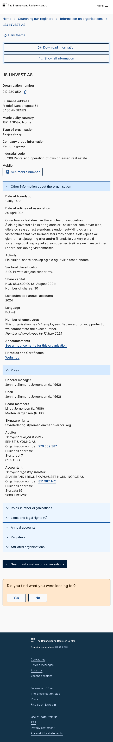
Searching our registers (35, 19)
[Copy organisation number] (26, 92)
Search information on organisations (34, 564)
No (38, 597)
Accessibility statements (47, 733)
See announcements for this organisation (36, 345)
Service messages (42, 665)
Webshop (12, 357)
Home (7, 19)
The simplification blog (45, 693)
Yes (16, 597)
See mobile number (22, 172)
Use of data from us (44, 717)
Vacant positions (41, 676)
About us (36, 670)
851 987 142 (47, 481)
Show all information (56, 58)
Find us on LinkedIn (43, 704)
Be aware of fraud (42, 688)
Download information (56, 47)
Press (34, 699)
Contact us (38, 659)
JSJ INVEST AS (14, 24)
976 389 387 (47, 446)
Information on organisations (81, 19)
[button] (102, 6)
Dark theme (14, 35)
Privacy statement (43, 728)
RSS (33, 722)
